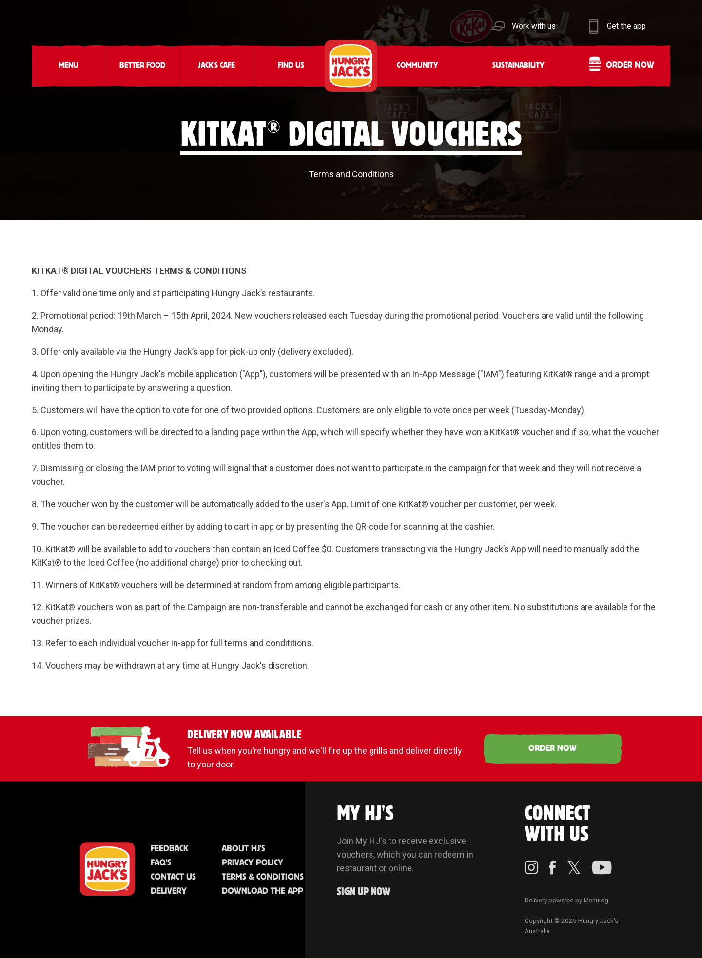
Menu (68, 65)
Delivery (169, 891)
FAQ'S (161, 863)
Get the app (626, 26)
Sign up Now (363, 892)
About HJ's (243, 849)
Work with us (534, 26)
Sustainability (518, 65)
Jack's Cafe (216, 65)
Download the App (262, 891)
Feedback (169, 849)
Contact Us (173, 877)
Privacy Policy (252, 863)
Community (417, 65)
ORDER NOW (552, 748)
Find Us (291, 65)
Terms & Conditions (263, 877)
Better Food (142, 65)
